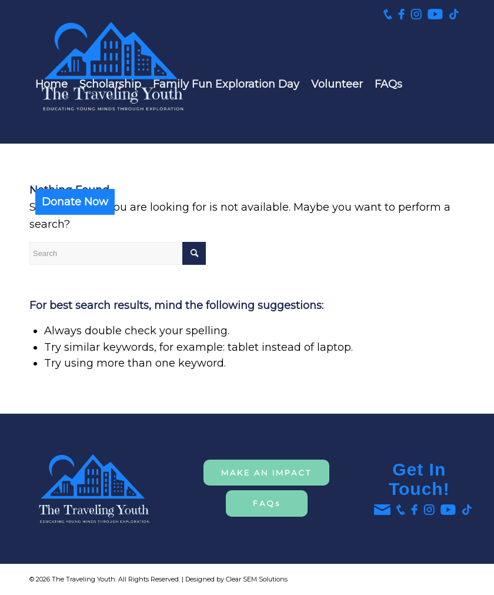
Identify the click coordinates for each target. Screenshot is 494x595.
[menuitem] (51, 84)
